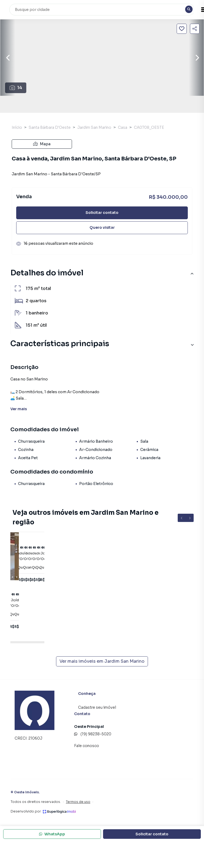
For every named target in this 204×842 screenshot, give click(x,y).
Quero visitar (102, 227)
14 (16, 87)
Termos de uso (78, 802)
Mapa (41, 144)
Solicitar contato (102, 212)
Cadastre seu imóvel (97, 707)
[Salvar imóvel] (182, 29)
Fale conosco (86, 745)
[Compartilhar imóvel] (194, 29)
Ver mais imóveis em (102, 661)
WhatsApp (52, 834)
